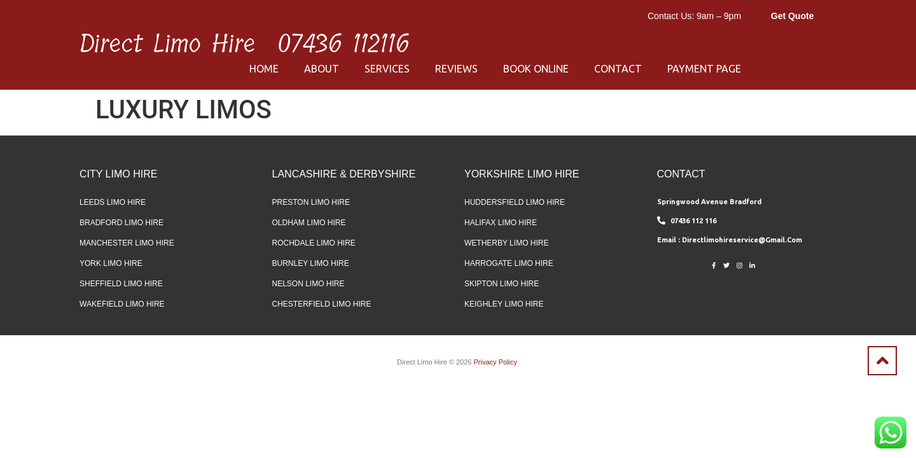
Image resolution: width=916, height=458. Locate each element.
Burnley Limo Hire (310, 263)
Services (387, 68)
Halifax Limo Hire (500, 222)
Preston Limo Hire (311, 202)
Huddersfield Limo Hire (514, 202)
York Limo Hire (111, 263)
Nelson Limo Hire (308, 283)
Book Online (536, 68)
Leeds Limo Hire (113, 202)
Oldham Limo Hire (309, 222)
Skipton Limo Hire (501, 283)
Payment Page (704, 68)
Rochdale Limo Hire (314, 243)
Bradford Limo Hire (121, 222)
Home (264, 68)
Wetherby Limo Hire (506, 243)
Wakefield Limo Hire (122, 304)
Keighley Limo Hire (503, 304)
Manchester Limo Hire (127, 243)
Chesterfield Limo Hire (321, 304)
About (321, 68)
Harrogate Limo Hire (508, 263)
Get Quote (792, 16)
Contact (618, 68)
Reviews (456, 68)
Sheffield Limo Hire (121, 283)
